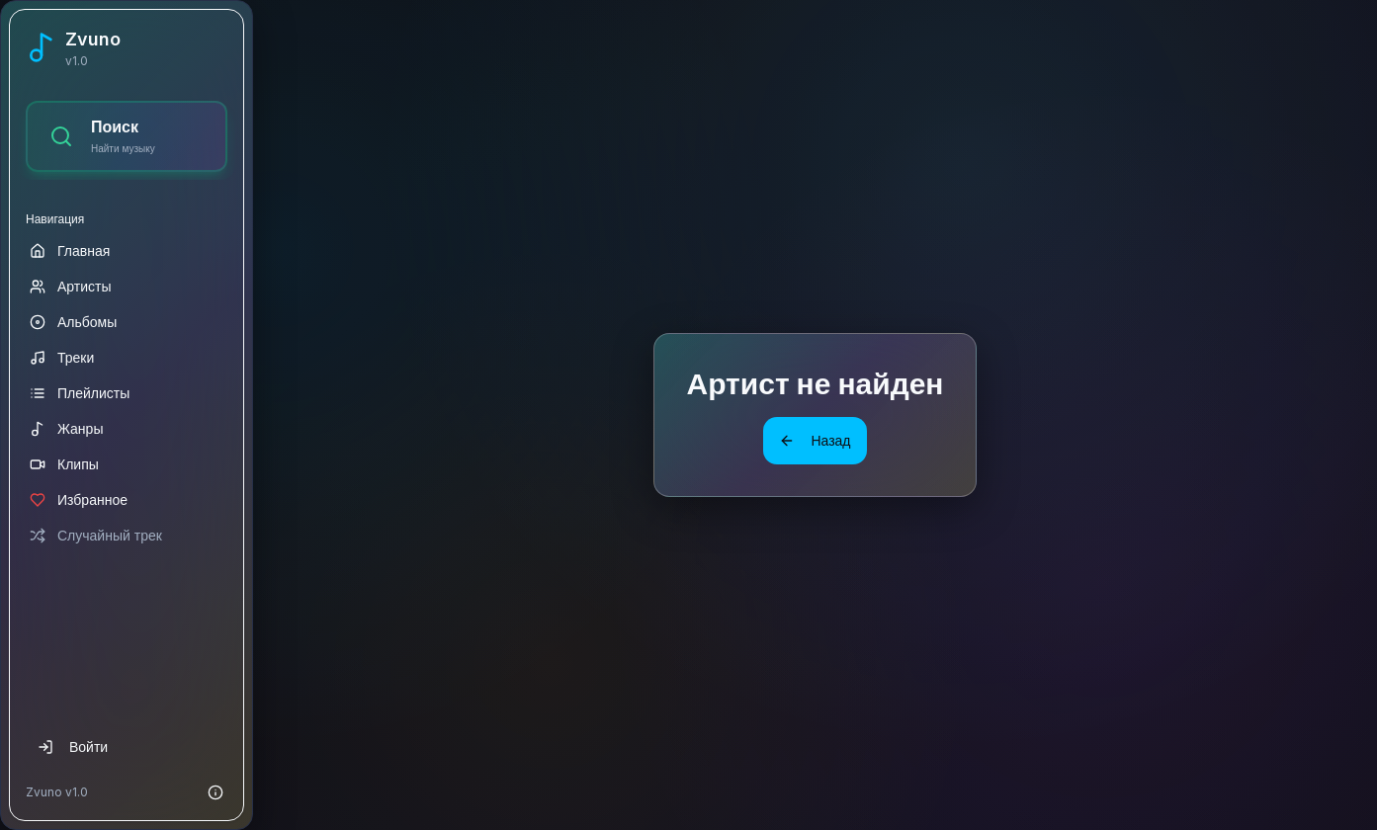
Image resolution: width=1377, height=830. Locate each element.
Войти (73, 746)
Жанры (66, 428)
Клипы (64, 464)
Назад (814, 440)
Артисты (71, 286)
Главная (70, 250)
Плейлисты (79, 392)
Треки (62, 357)
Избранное (79, 499)
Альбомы (73, 321)
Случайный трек (96, 535)
